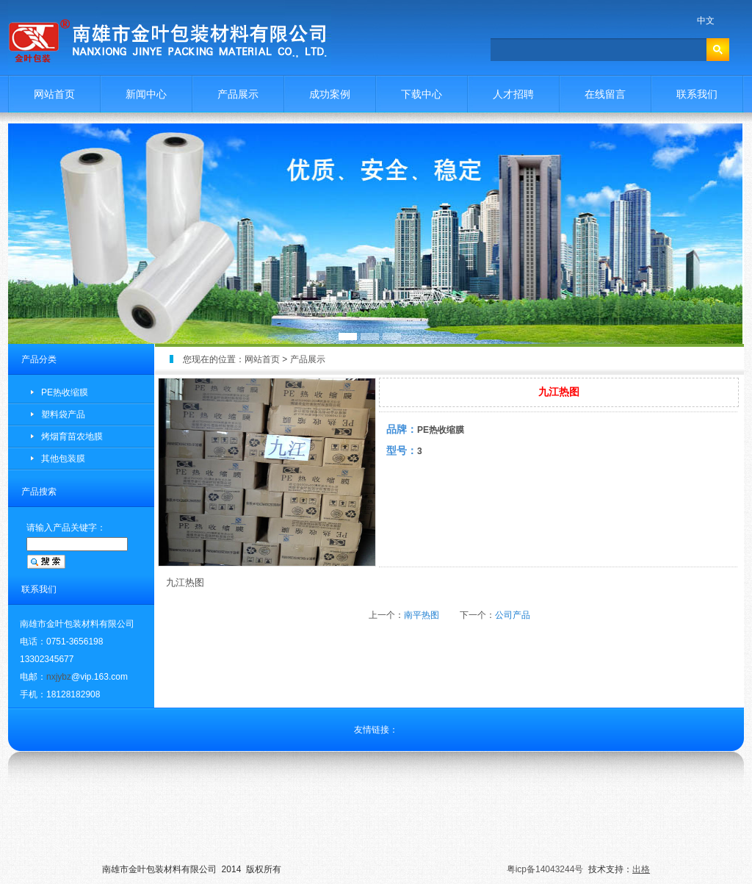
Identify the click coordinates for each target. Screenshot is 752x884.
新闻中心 (146, 94)
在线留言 (605, 94)
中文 (706, 20)
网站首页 (54, 94)
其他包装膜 (63, 458)
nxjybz (58, 677)
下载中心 (421, 94)
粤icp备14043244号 (545, 869)
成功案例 (329, 94)
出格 (641, 869)
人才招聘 (513, 94)
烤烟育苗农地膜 (72, 436)
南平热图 (421, 615)
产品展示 (237, 94)
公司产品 (512, 615)
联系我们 (696, 94)
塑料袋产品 (63, 414)
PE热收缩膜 (64, 392)
